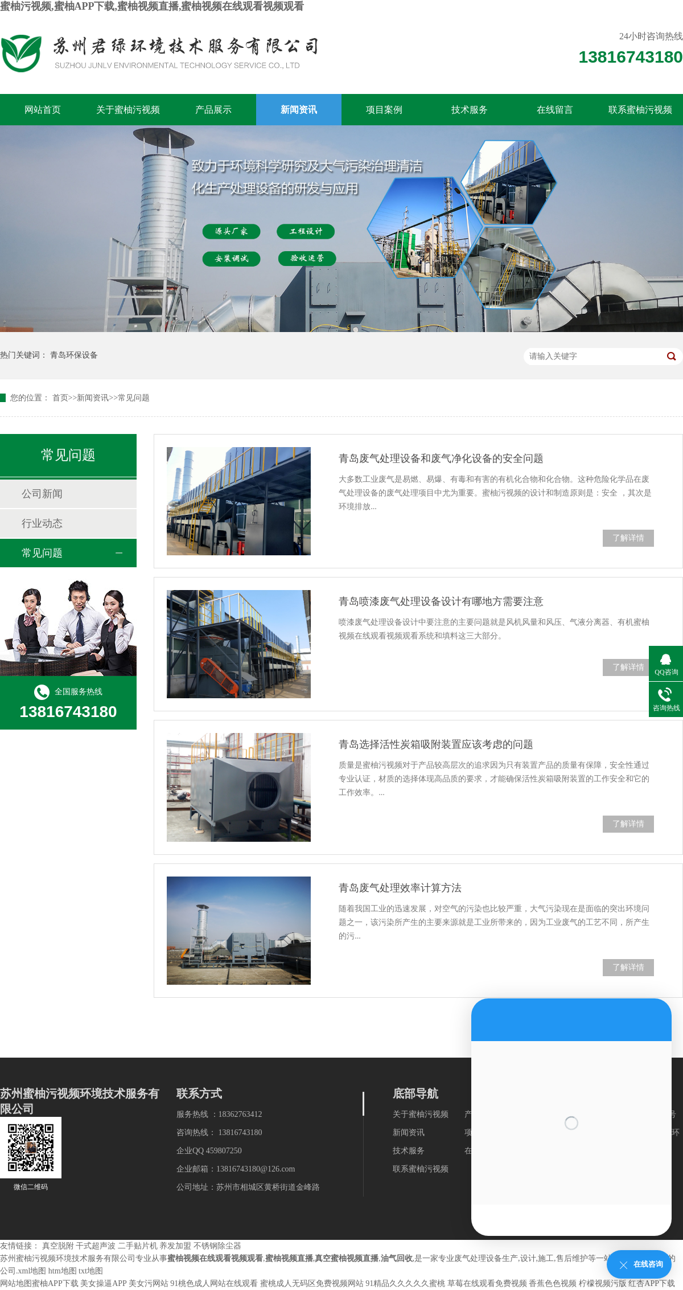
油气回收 (397, 1258)
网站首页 (42, 109)
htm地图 (62, 1271)
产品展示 (213, 109)
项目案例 (384, 109)
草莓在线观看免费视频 (487, 1283)
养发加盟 (175, 1246)
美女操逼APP (103, 1283)
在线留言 (555, 109)
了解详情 (628, 538)
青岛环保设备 (74, 355)
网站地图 (16, 1283)
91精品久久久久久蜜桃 (405, 1283)
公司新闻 (42, 493)
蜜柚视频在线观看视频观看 (215, 1258)
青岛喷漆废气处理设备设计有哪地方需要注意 (441, 601)
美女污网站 (148, 1283)
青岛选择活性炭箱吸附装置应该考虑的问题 (436, 744)
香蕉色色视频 (553, 1283)
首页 (60, 398)
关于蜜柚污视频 (128, 109)
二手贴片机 (138, 1246)
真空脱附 (58, 1246)
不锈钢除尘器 (217, 1246)
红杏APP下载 (651, 1283)
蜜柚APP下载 (55, 1283)
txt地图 (91, 1271)
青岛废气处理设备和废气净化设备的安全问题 (441, 458)
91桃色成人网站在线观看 (214, 1283)
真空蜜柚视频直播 (346, 1258)
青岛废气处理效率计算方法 (400, 888)
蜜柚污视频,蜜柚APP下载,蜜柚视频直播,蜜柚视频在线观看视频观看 (152, 6)
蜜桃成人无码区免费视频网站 (312, 1283)
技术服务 (469, 109)
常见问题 (134, 398)
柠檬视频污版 (603, 1283)
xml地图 (32, 1271)
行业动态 (42, 523)
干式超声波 (96, 1246)
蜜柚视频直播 (289, 1258)
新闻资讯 (299, 109)
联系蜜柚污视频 (640, 109)
